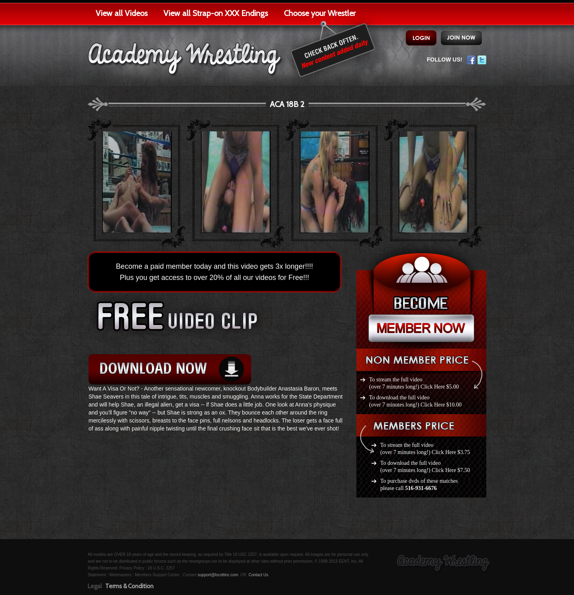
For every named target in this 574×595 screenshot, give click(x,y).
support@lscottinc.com (218, 575)
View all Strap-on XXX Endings (215, 13)
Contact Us (258, 575)
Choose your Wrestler (320, 13)
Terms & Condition (129, 586)
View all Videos (121, 13)
